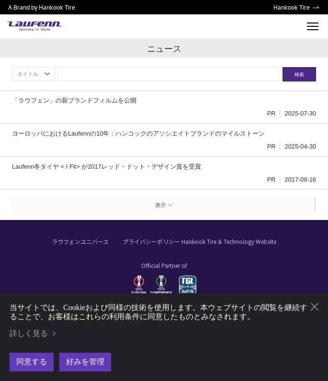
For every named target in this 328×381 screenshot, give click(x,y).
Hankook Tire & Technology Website (228, 241)
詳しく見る (29, 333)
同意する (31, 362)
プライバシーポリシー (151, 241)
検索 (299, 74)
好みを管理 (85, 362)
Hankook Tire (291, 7)
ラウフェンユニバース (80, 241)
